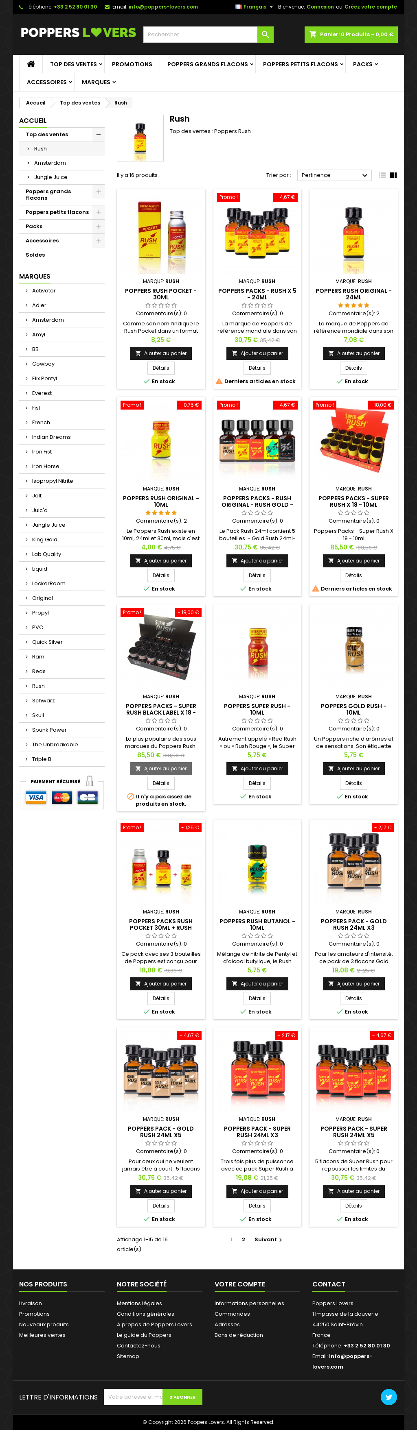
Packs (363, 64)
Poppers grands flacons (207, 64)
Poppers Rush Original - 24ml (354, 294)
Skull (37, 715)
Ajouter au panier (161, 353)
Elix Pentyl (44, 378)
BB (35, 349)
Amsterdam (50, 163)
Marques (96, 82)
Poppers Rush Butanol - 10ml (257, 924)
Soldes (35, 255)
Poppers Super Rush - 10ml (257, 709)
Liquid (39, 569)
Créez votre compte (371, 6)
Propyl (40, 613)
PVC (37, 627)
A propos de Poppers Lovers (154, 1324)
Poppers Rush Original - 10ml (161, 501)
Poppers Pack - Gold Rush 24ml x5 (161, 1132)
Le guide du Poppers (144, 1335)
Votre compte (240, 1284)
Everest (41, 393)
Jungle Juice (51, 177)
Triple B (41, 759)
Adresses (227, 1324)
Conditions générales (145, 1314)
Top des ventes (73, 64)
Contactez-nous (138, 1345)
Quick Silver (47, 642)
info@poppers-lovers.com (163, 6)
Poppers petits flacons (300, 64)
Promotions (132, 64)
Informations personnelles (249, 1303)
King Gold (44, 539)
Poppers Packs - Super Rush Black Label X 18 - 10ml (161, 712)
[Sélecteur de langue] (255, 7)
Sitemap (128, 1356)
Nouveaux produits (44, 1324)
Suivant (269, 1239)
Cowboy (43, 364)
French (40, 422)
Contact (328, 1284)
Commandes (232, 1314)
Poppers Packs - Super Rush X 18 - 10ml (353, 501)
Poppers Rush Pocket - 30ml (161, 294)
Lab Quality (46, 554)
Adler (38, 305)
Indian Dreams (51, 437)
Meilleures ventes (42, 1335)
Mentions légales (139, 1303)
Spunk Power (49, 730)
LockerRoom (48, 583)
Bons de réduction (239, 1335)
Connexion (320, 6)
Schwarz (43, 700)
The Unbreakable (54, 744)
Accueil (33, 120)
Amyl (38, 334)
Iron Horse (45, 466)
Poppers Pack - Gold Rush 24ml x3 (354, 924)
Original (42, 598)
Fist (35, 408)
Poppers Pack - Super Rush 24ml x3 (257, 1132)
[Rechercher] (208, 34)
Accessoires (47, 82)
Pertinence (336, 176)
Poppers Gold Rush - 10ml (353, 709)
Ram (37, 657)
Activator (43, 290)
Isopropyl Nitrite (52, 481)
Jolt (36, 495)
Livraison (30, 1303)
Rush (40, 149)
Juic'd (39, 510)
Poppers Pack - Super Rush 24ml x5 (353, 1132)
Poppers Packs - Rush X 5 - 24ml (257, 294)
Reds (38, 671)
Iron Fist (41, 452)
